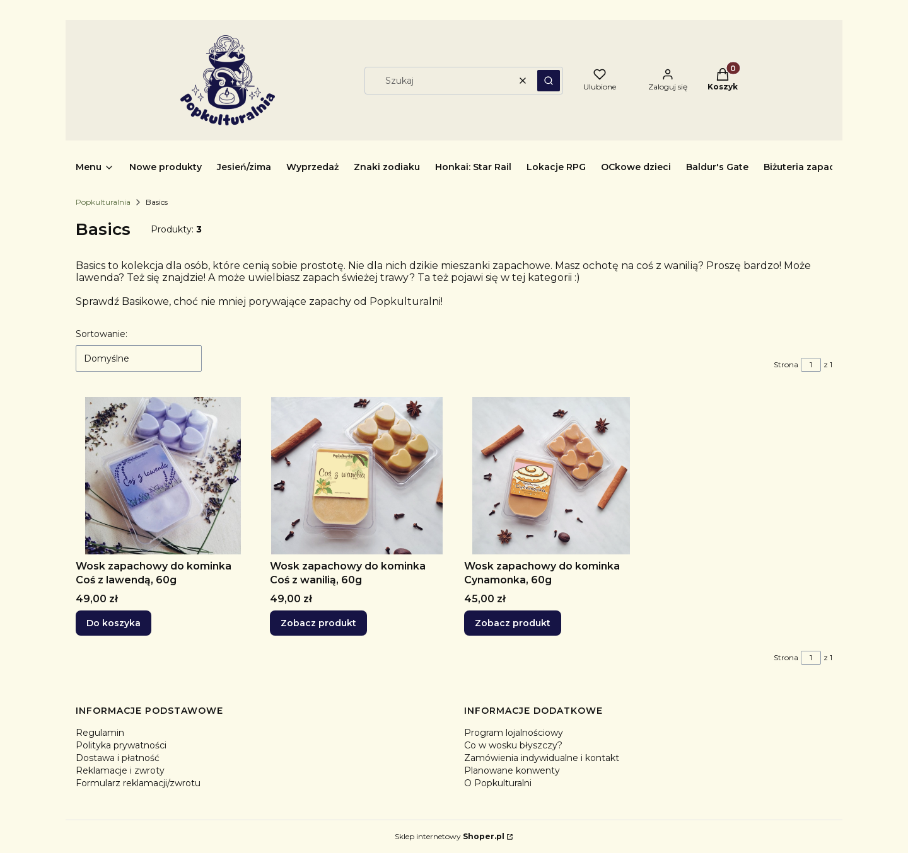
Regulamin (100, 732)
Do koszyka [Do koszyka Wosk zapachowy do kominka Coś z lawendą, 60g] (113, 623)
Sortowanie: (101, 334)
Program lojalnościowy (513, 732)
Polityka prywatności (121, 745)
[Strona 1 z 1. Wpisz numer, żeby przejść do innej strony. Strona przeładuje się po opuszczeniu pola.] (811, 365)
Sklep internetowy (449, 836)
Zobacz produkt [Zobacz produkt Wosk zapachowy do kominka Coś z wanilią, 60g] (318, 623)
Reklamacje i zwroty (120, 770)
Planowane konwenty (512, 770)
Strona (786, 364)
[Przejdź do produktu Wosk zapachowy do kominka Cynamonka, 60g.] (551, 475)
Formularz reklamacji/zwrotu (138, 783)
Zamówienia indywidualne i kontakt (541, 758)
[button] (548, 80)
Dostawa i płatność (118, 758)
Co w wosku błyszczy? (513, 745)
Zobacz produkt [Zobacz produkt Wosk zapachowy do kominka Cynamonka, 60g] (512, 623)
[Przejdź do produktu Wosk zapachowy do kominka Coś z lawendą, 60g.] (163, 475)
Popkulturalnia (103, 202)
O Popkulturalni (498, 783)
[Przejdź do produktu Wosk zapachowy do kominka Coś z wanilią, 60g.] (357, 475)
